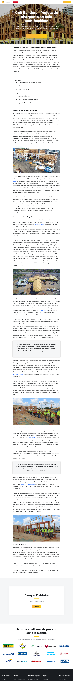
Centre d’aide (62, 679)
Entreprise (45, 679)
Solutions (25, 2)
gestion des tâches (40, 224)
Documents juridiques (33, 679)
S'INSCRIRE (36, 606)
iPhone (4, 679)
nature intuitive (32, 437)
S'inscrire (67, 2)
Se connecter (57, 2)
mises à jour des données (28, 484)
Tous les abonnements (19, 679)
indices (15, 181)
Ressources (38, 2)
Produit (31, 2)
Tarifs (45, 2)
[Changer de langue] (49, 2)
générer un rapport (18, 374)
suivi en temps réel (43, 310)
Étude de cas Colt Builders (36, 36)
